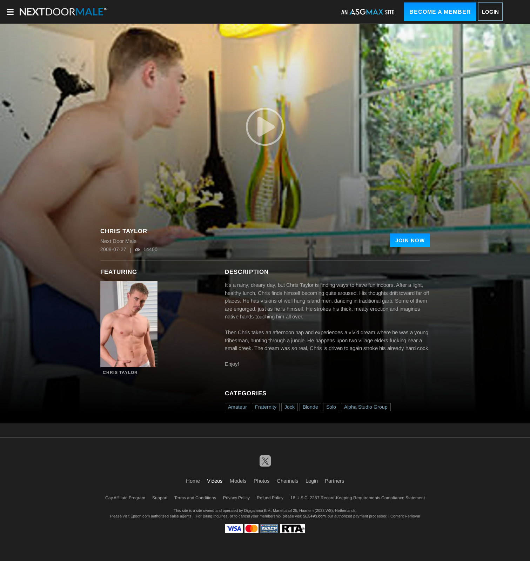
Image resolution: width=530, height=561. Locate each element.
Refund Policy (270, 497)
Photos (262, 481)
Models (238, 481)
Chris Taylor (120, 372)
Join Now (410, 240)
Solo (331, 407)
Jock (289, 407)
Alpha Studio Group (366, 407)
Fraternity (265, 407)
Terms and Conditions (195, 497)
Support (159, 497)
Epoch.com (140, 516)
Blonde (310, 407)
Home (193, 481)
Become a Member (440, 12)
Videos (215, 481)
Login (490, 12)
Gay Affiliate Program (125, 497)
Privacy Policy (236, 497)
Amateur (237, 407)
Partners (334, 481)
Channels (287, 481)
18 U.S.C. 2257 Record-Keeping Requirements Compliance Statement (357, 497)
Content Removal (405, 516)
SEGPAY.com (314, 516)
